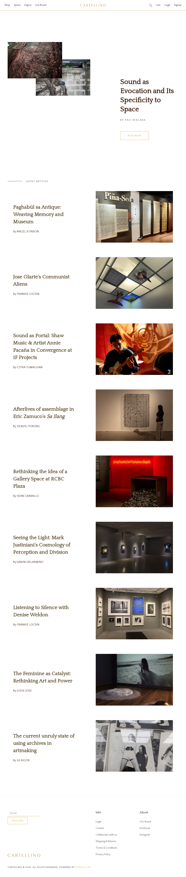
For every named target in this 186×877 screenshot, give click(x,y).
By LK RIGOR (21, 760)
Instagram (145, 834)
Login (167, 5)
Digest (27, 5)
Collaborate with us (106, 834)
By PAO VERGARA (133, 120)
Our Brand (40, 5)
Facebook (145, 828)
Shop (7, 5)
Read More (134, 135)
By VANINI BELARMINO (28, 562)
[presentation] (35, 835)
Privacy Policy (103, 854)
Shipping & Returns (106, 841)
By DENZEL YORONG (26, 426)
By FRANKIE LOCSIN (26, 294)
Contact (100, 828)
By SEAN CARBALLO (26, 496)
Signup (177, 5)
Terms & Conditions (106, 847)
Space (17, 5)
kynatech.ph (83, 867)
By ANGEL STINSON (26, 231)
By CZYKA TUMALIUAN (28, 367)
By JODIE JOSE (22, 690)
